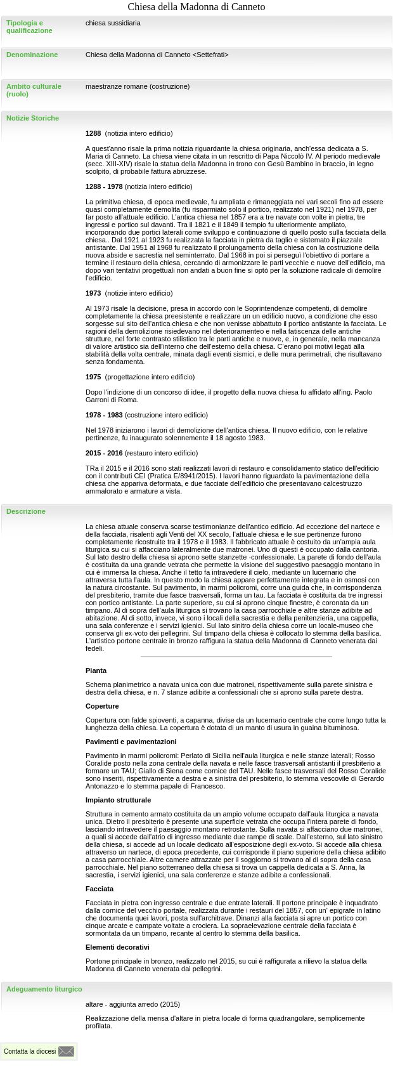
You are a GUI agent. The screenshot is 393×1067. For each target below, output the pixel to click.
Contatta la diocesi (30, 1051)
